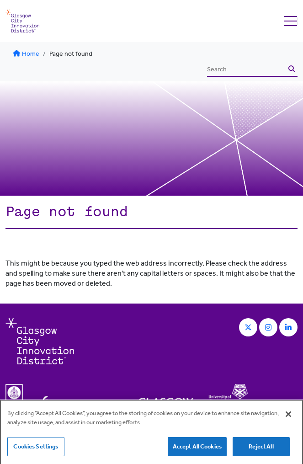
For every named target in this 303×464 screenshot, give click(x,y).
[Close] (288, 416)
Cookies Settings (35, 448)
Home (26, 54)
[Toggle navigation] (291, 21)
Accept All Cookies (197, 448)
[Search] (246, 69)
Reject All (261, 448)
